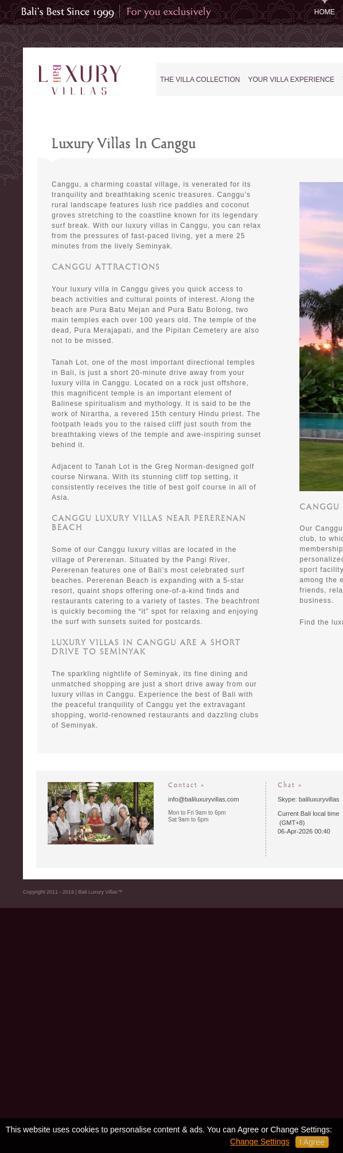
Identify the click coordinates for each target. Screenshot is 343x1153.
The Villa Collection (200, 80)
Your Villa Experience (291, 80)
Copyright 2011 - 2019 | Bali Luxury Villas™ (73, 892)
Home (324, 12)
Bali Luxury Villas (82, 80)
